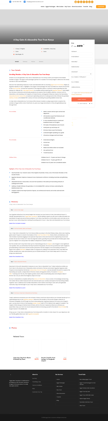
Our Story (34, 378)
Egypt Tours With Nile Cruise (87, 395)
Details (17, 61)
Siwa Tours (82, 405)
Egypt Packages (50, 6)
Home (42, 6)
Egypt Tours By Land (85, 391)
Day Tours (68, 6)
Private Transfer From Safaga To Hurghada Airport (48, 359)
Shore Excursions (77, 6)
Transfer (85, 6)
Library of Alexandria (39, 279)
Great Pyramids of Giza (43, 235)
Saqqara (49, 244)
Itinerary (25, 61)
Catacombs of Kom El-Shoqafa (38, 270)
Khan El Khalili (62, 307)
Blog (90, 6)
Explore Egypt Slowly (85, 398)
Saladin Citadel (37, 303)
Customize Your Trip (37, 392)
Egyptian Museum (57, 90)
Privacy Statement (76, 94)
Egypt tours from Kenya (57, 84)
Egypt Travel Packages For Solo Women (88, 383)
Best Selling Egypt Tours (86, 379)
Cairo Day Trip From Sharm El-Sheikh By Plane (22, 358)
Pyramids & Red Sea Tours (86, 402)
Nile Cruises (60, 6)
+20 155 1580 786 (16, 1)
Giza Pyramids (16, 88)
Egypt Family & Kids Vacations (87, 388)
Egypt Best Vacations (31, 216)
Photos (33, 61)
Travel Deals (101, 6)
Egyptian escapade (33, 314)
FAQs (33, 388)
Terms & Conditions (37, 385)
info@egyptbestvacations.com (35, 1)
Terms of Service (84, 93)
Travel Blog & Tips (36, 382)
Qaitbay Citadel (13, 98)
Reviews (41, 61)
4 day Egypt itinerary (28, 90)
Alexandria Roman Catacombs (17, 96)
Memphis (22, 249)
